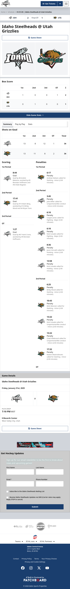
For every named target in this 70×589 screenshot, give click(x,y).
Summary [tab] (7, 124)
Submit (35, 507)
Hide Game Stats (35, 115)
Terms (36, 559)
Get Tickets (49, 3)
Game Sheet (35, 37)
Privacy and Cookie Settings (35, 562)
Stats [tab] (30, 124)
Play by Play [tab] (20, 124)
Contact (16, 559)
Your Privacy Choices (49, 559)
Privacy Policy (27, 559)
